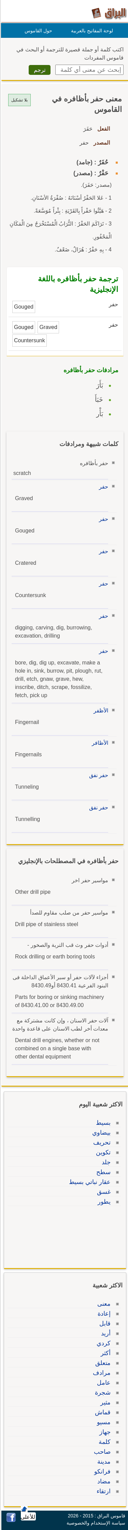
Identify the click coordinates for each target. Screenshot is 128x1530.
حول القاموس (37, 30)
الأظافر (99, 743)
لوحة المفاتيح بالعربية (91, 30)
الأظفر (100, 710)
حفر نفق (97, 775)
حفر (102, 487)
